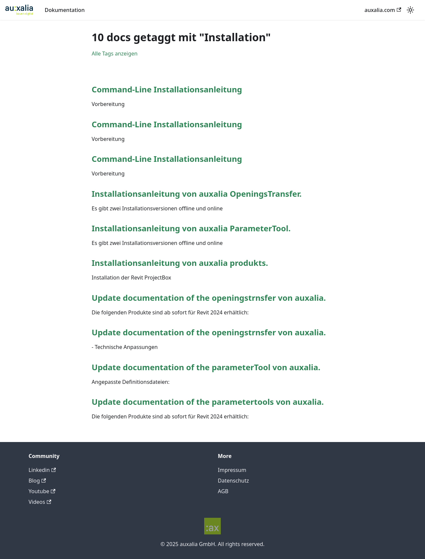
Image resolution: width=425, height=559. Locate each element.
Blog (37, 480)
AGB (223, 491)
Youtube (42, 491)
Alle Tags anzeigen (114, 53)
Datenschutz (233, 480)
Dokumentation (65, 10)
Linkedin (42, 470)
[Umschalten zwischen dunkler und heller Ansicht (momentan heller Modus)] (410, 10)
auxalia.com (383, 10)
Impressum (232, 470)
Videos (40, 501)
